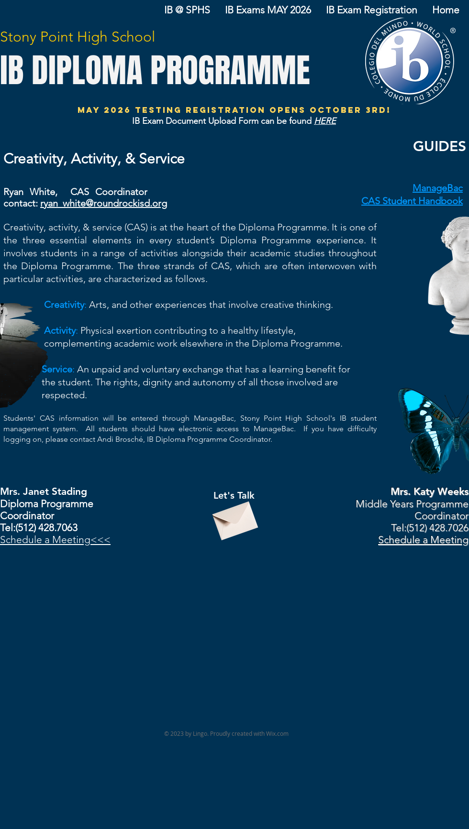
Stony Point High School (77, 36)
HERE (325, 121)
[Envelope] (233, 517)
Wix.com (277, 733)
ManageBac (438, 188)
